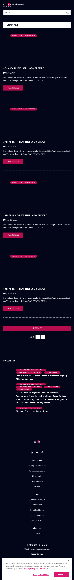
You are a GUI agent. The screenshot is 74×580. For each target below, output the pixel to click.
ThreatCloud (37, 505)
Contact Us (37, 533)
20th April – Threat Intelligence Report (25, 215)
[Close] (68, 563)
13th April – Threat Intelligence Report (25, 288)
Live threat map (37, 521)
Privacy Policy (29, 572)
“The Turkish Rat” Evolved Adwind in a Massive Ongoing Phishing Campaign (41, 377)
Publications (37, 460)
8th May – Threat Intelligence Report (33, 411)
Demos (37, 487)
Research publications (37, 471)
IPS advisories (36, 476)
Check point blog (37, 481)
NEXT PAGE (37, 328)
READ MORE (13, 88)
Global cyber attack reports (37, 466)
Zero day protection (37, 515)
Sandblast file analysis (37, 499)
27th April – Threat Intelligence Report (25, 141)
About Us (37, 528)
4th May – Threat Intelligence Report (23, 68)
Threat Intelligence (37, 510)
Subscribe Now (37, 554)
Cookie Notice (44, 572)
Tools (37, 494)
